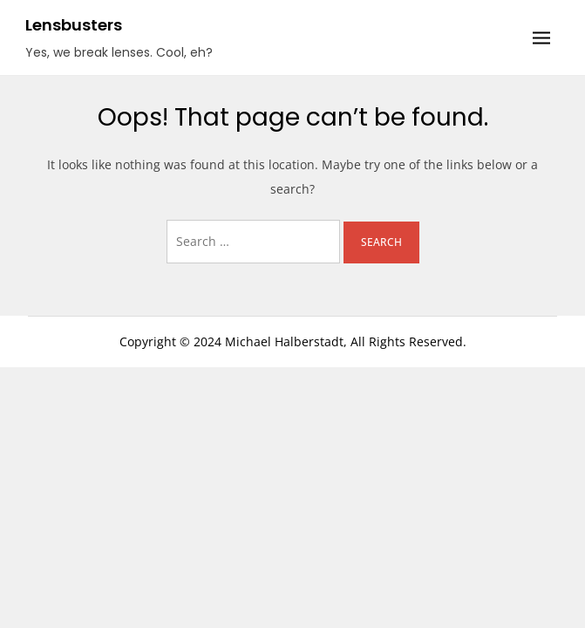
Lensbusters (73, 25)
